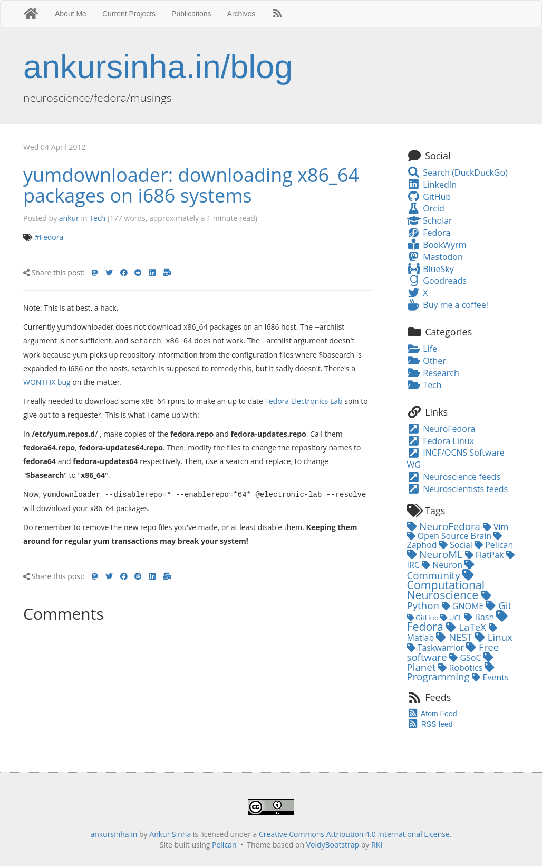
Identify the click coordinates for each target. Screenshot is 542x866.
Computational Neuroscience (446, 586)
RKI (376, 845)
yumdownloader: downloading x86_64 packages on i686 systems (191, 185)
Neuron (443, 565)
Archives (241, 13)
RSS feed (430, 724)
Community (441, 571)
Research (433, 373)
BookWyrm (437, 245)
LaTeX (467, 626)
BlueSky (430, 269)
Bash (480, 617)
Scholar (429, 220)
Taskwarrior (437, 647)
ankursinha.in (113, 834)
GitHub (429, 197)
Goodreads (437, 280)
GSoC (466, 657)
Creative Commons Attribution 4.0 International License (354, 834)
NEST (455, 636)
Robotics (461, 667)
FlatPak (485, 555)
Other (426, 361)
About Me (70, 13)
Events (490, 677)
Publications (191, 13)
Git (498, 605)
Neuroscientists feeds (457, 489)
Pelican (494, 545)
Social (457, 545)
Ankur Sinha (170, 834)
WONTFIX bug (47, 382)
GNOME (464, 606)
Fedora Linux (440, 441)
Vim (496, 527)
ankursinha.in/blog (158, 66)
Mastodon (435, 257)
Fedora (429, 232)
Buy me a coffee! (447, 305)
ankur (69, 218)
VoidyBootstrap (333, 845)
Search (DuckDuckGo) (457, 172)
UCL (452, 617)
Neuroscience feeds (454, 477)
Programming (451, 672)
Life (422, 348)
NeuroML (436, 554)
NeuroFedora (441, 429)
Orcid (425, 208)
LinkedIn (432, 184)
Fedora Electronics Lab (304, 401)
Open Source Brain (450, 536)
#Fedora (49, 237)
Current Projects (129, 13)
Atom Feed (432, 713)
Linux (493, 636)
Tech (97, 218)
